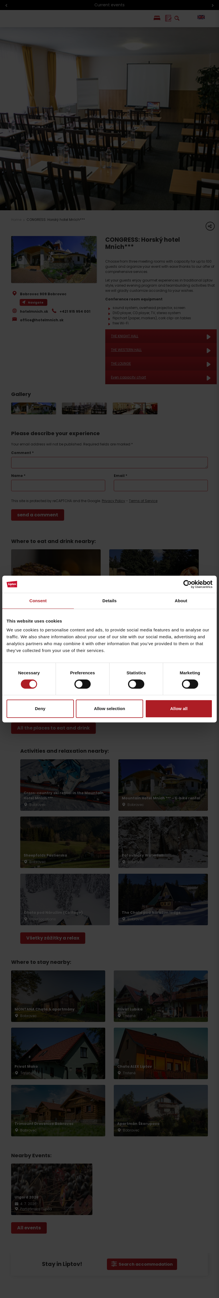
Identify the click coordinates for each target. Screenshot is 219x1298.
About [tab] (181, 600)
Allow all (179, 708)
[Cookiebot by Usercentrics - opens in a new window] (187, 584)
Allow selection (109, 708)
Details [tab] (109, 600)
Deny (40, 708)
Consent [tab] (38, 600)
